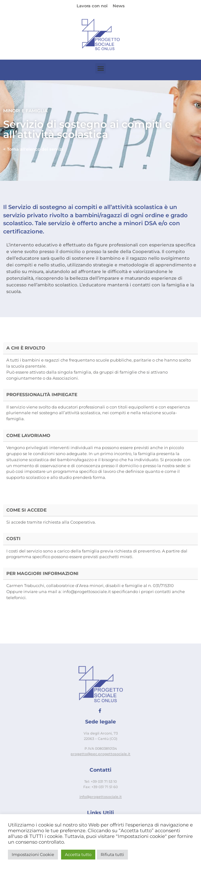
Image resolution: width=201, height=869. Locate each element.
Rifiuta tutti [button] (112, 854)
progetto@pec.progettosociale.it (100, 754)
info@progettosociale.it (100, 796)
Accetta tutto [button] (78, 854)
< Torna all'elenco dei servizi (33, 149)
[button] (100, 68)
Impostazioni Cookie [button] (33, 854)
